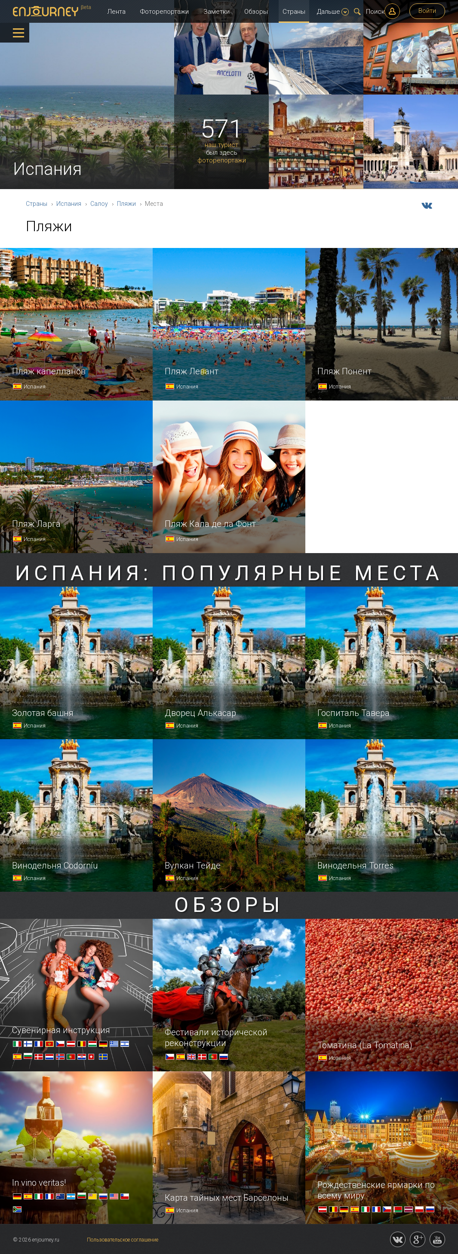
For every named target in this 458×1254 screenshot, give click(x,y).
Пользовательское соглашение (122, 1240)
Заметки (216, 11)
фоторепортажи (221, 160)
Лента (116, 11)
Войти (427, 11)
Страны (294, 11)
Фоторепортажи (164, 11)
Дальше (333, 11)
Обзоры (256, 11)
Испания (68, 203)
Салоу (99, 203)
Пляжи (126, 203)
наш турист (221, 145)
